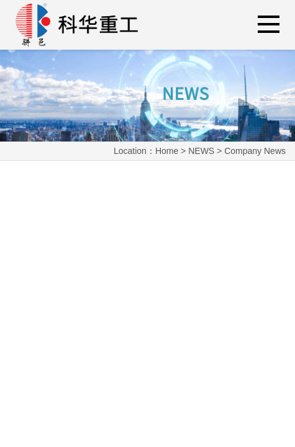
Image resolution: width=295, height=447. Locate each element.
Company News (255, 151)
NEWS (201, 151)
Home (166, 151)
